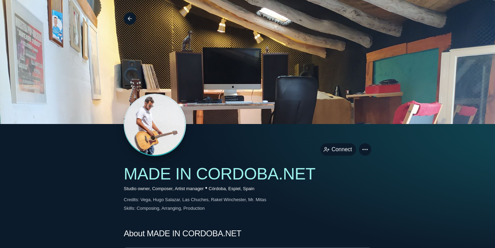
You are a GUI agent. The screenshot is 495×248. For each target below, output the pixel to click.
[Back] (130, 18)
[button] (365, 149)
